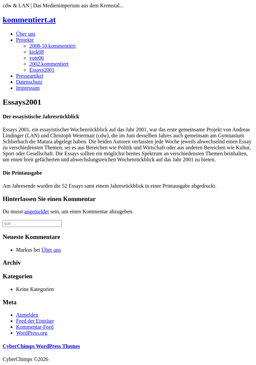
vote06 (36, 58)
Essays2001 (42, 70)
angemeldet (36, 211)
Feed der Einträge (35, 321)
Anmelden (27, 315)
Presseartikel (29, 76)
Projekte (25, 40)
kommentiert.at (29, 19)
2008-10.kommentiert (52, 46)
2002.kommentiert (49, 64)
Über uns (25, 34)
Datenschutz (29, 82)
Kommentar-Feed (35, 327)
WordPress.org (31, 333)
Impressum (28, 88)
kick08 (36, 52)
